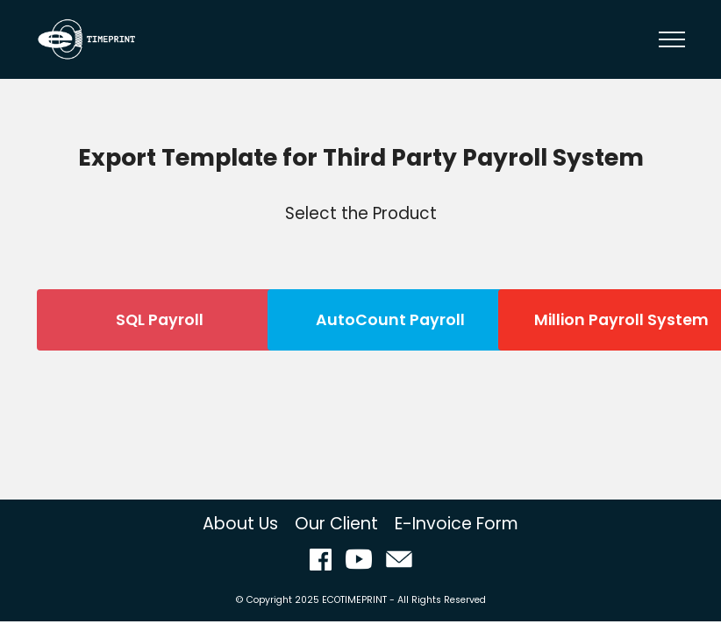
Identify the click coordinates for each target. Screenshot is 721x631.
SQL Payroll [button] (159, 319)
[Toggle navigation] (672, 39)
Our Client (336, 523)
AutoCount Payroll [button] (390, 319)
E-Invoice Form (456, 523)
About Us (240, 523)
